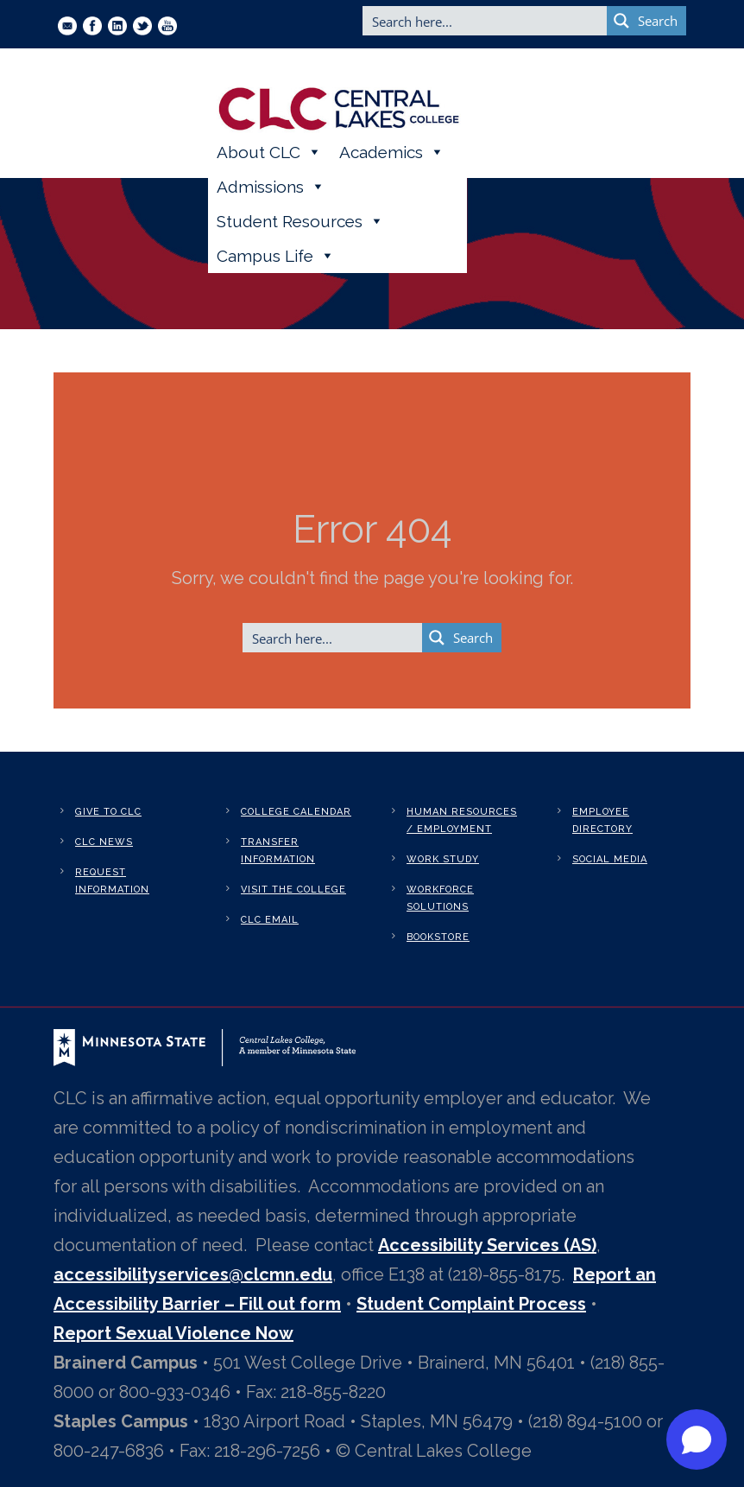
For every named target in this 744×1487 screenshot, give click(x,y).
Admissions (271, 186)
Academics (392, 152)
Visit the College (293, 889)
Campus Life (276, 255)
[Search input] (485, 20)
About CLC (269, 152)
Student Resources (300, 221)
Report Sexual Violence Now (173, 1333)
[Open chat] (696, 1439)
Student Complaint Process (471, 1303)
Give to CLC (108, 811)
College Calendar (296, 811)
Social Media (609, 859)
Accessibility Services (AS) (487, 1245)
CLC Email (270, 919)
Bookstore (438, 937)
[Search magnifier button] (646, 20)
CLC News (104, 842)
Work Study (443, 859)
